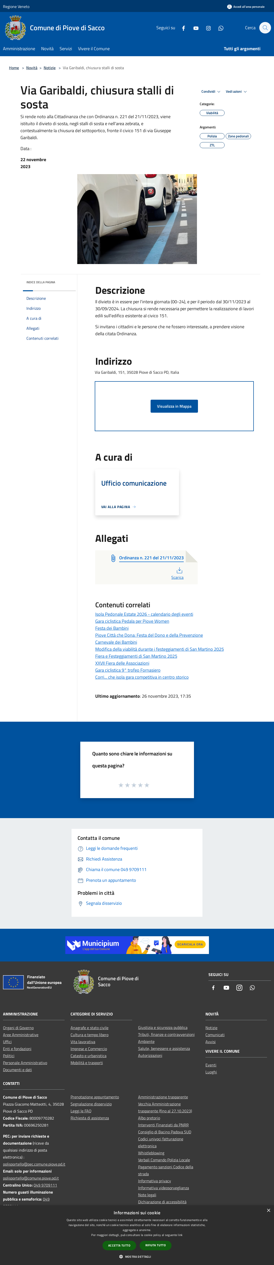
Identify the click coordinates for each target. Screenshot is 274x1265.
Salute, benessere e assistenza (164, 1048)
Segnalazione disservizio (91, 1104)
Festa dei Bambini (112, 628)
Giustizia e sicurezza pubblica (162, 1027)
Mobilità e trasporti (87, 1063)
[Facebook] (181, 27)
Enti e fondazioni (17, 1049)
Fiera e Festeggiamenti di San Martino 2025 (136, 656)
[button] (137, 1256)
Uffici (7, 1042)
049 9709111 (45, 1185)
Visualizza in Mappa (174, 406)
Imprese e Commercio (89, 1049)
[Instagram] (206, 27)
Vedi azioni (237, 92)
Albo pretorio (149, 1118)
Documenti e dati (17, 1070)
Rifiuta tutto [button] (155, 1245)
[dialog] (137, 1235)
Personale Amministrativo (25, 1063)
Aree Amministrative (20, 1035)
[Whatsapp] (218, 27)
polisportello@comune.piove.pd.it (31, 1178)
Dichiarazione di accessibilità (162, 1202)
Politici (8, 1056)
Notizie (50, 68)
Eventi (210, 1065)
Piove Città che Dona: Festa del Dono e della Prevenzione (149, 635)
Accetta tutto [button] (119, 1245)
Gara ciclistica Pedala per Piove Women (132, 621)
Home (14, 68)
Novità (31, 68)
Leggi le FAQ (81, 1111)
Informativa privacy (154, 1181)
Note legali (147, 1195)
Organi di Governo (18, 1028)
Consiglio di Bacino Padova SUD (164, 1132)
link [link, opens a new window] (180, 1235)
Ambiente (146, 1041)
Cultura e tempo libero (89, 1035)
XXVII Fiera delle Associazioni (122, 663)
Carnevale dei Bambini (116, 642)
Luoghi (211, 1072)
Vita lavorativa (83, 1042)
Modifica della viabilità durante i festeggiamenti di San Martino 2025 (159, 649)
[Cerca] (265, 28)
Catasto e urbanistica (88, 1056)
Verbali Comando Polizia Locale (164, 1160)
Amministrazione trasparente (163, 1097)
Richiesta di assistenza (90, 1118)
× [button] (268, 1211)
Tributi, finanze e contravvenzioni (166, 1034)
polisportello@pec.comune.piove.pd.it (34, 1164)
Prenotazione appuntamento (95, 1097)
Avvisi (210, 1042)
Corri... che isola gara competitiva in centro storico (142, 677)
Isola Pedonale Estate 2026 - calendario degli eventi (144, 614)
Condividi (211, 92)
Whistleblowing (151, 1153)
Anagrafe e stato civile (89, 1028)
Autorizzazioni (150, 1055)
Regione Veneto (16, 6)
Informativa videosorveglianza (163, 1188)
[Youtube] (193, 27)
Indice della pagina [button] (40, 282)
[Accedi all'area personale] (246, 6)
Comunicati (215, 1035)
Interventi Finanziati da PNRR (163, 1125)
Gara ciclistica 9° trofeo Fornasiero (128, 670)
